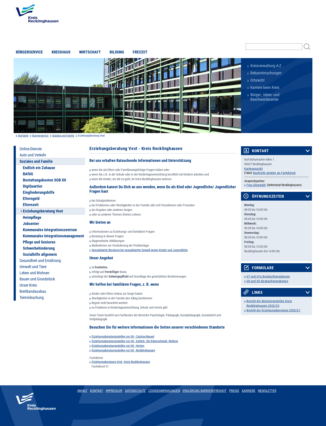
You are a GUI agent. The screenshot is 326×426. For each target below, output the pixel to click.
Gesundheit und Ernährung (40, 260)
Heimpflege (32, 217)
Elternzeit (31, 205)
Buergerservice (40, 135)
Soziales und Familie (63, 135)
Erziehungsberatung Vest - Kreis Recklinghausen (121, 362)
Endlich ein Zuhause (39, 168)
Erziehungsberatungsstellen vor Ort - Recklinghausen (123, 350)
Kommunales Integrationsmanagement (53, 236)
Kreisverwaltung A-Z (265, 66)
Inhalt (82, 391)
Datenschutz (135, 391)
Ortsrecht (257, 80)
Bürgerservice (29, 52)
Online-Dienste (31, 149)
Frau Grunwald (256, 185)
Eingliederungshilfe (38, 192)
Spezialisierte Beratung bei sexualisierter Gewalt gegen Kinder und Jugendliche (140, 250)
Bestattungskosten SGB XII (44, 180)
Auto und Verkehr (33, 155)
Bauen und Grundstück (37, 279)
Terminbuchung (32, 297)
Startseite (23, 135)
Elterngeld (31, 198)
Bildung (117, 52)
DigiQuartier (32, 186)
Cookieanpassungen (164, 391)
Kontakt (260, 151)
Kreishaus (61, 52)
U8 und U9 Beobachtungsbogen (267, 281)
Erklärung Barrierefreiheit (204, 391)
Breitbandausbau (33, 291)
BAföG (28, 174)
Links (257, 292)
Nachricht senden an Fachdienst (274, 173)
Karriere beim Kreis (264, 87)
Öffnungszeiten (268, 196)
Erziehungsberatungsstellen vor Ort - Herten (118, 345)
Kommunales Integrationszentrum (50, 230)
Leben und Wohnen (34, 273)
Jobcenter (31, 223)
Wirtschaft (90, 52)
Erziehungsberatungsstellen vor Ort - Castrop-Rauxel (123, 336)
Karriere (248, 391)
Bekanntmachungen (266, 73)
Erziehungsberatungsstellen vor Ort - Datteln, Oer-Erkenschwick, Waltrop (135, 341)
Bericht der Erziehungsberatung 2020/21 (273, 310)
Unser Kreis (28, 285)
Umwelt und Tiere (33, 267)
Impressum (114, 391)
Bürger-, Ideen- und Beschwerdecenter (264, 97)
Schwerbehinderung (39, 248)
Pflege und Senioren (39, 242)
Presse (234, 391)
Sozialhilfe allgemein (40, 254)
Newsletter (267, 391)
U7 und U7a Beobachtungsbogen (268, 276)
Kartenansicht (253, 168)
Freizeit (140, 52)
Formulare (263, 268)
